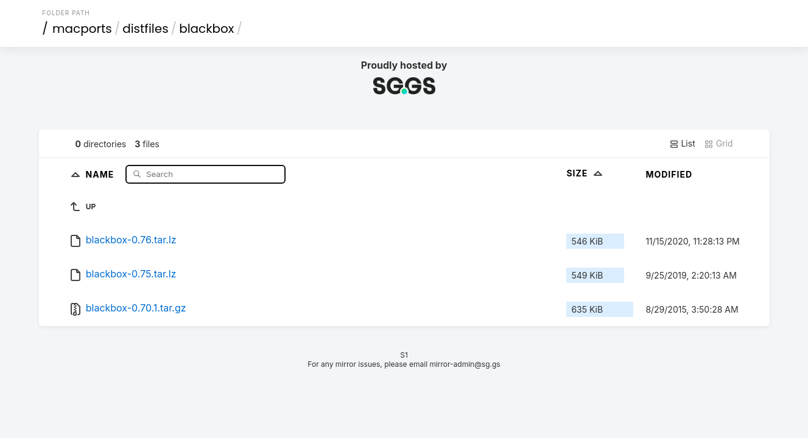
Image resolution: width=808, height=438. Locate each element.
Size (585, 173)
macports (82, 28)
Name (101, 174)
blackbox (206, 28)
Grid (718, 143)
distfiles (145, 28)
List (682, 143)
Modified (668, 174)
